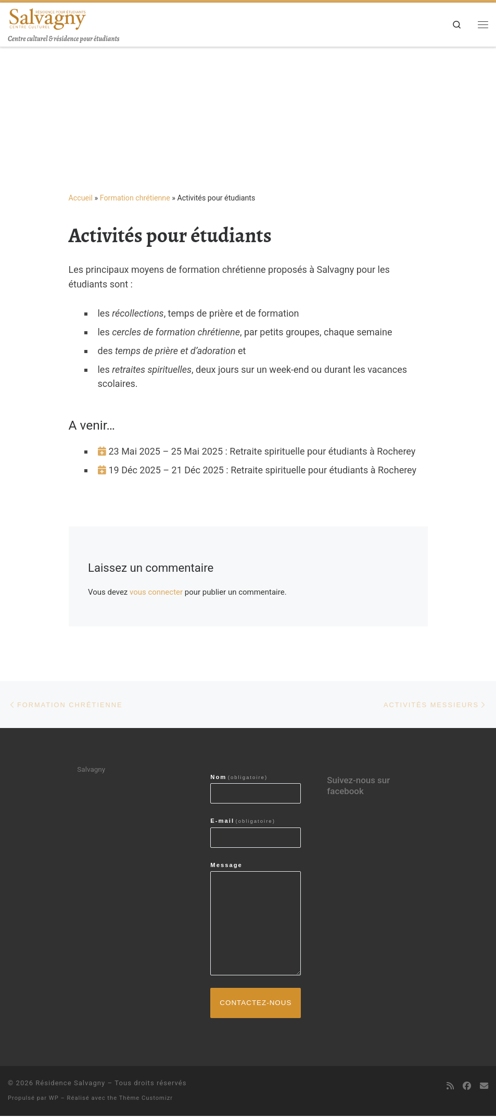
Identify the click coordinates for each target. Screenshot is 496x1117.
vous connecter (156, 592)
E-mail (242, 821)
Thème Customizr (146, 1099)
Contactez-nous (256, 1003)
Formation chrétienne (135, 198)
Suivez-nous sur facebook (358, 786)
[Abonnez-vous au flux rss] (450, 1087)
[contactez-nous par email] (484, 1087)
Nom (239, 777)
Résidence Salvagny (70, 1084)
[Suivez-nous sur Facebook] (467, 1087)
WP (54, 1099)
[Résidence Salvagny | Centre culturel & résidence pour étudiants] (47, 18)
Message (226, 865)
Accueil (81, 198)
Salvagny (91, 769)
